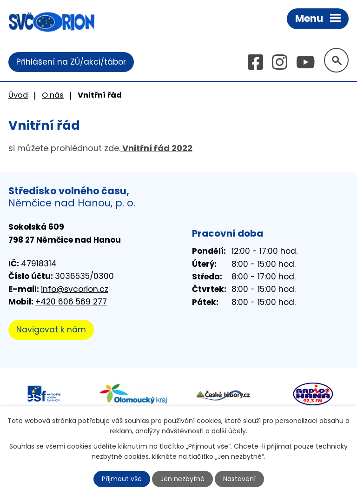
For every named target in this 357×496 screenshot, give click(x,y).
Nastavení (239, 478)
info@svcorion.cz (74, 289)
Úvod (18, 95)
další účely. (229, 431)
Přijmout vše (122, 478)
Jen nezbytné (182, 478)
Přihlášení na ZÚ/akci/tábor (71, 61)
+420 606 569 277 (71, 301)
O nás (53, 95)
